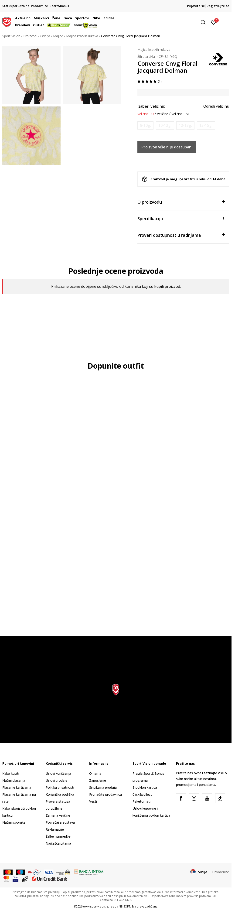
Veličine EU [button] (145, 114)
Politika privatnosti (60, 787)
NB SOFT (124, 906)
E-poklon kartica (145, 787)
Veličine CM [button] (180, 114)
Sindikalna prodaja (103, 787)
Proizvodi (30, 36)
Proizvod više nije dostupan (166, 147)
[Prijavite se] (213, 22)
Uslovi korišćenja (58, 773)
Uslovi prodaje (56, 780)
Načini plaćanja (13, 780)
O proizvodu (181, 202)
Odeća (45, 36)
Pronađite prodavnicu (105, 794)
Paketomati (141, 801)
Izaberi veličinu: (151, 106)
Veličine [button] (162, 114)
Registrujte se (218, 6)
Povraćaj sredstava (60, 822)
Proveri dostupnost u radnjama (181, 235)
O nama (95, 773)
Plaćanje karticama (16, 787)
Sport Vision (11, 36)
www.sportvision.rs (95, 906)
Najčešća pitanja (58, 843)
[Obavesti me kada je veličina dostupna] (145, 125)
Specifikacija (181, 218)
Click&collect (142, 794)
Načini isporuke (13, 822)
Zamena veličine (58, 815)
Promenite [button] (220, 872)
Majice (58, 36)
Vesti (93, 801)
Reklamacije (55, 829)
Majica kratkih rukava (82, 36)
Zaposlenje (97, 780)
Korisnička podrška (60, 794)
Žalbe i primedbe (58, 836)
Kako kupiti (10, 773)
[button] (172, 22)
